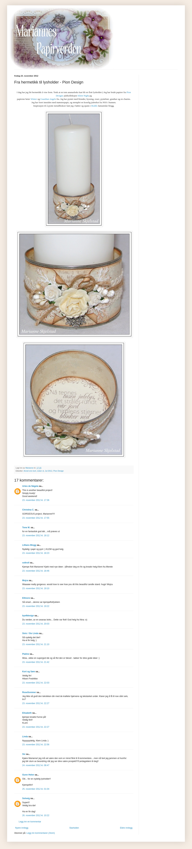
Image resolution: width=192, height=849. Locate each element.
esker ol (40, 471)
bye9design (28, 615)
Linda (25, 736)
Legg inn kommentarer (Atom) (40, 833)
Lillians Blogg (29, 545)
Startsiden (74, 828)
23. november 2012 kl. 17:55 (35, 518)
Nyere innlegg (21, 828)
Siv (23, 754)
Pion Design (58, 471)
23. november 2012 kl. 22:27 (35, 703)
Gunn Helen (28, 775)
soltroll (25, 562)
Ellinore (26, 598)
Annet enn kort (30, 471)
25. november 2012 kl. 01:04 (35, 789)
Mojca (25, 580)
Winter (33, 99)
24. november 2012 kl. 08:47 (35, 765)
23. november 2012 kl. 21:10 (35, 644)
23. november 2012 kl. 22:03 (35, 683)
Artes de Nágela (30, 486)
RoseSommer (29, 692)
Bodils (94, 105)
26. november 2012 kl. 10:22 (35, 815)
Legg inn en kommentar (30, 821)
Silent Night (83, 95)
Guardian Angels (48, 99)
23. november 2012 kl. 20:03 (35, 624)
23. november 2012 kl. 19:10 (35, 588)
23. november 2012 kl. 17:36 (35, 500)
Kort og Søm (28, 671)
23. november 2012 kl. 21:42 (35, 662)
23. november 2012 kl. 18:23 (35, 553)
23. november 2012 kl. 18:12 (35, 535)
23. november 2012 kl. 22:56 (35, 744)
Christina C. (28, 510)
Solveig (26, 798)
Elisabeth (27, 713)
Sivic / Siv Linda (30, 633)
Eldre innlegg (126, 828)
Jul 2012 (48, 471)
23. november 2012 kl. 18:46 (35, 571)
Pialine (25, 654)
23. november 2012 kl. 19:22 (35, 606)
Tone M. (26, 527)
